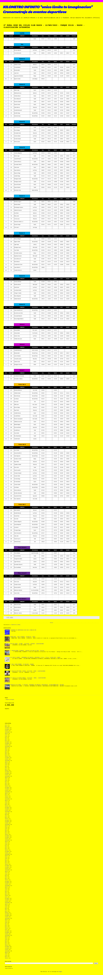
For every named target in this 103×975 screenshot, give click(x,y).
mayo (6, 737)
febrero (6, 756)
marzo (6, 726)
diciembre (7, 727)
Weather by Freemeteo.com (9, 968)
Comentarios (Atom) (15, 624)
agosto (6, 733)
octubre (6, 730)
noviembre (7, 729)
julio (6, 749)
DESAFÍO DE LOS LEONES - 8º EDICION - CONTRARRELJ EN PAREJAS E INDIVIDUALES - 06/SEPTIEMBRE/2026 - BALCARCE (37, 684)
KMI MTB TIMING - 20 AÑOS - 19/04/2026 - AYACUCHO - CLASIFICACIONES (27, 643)
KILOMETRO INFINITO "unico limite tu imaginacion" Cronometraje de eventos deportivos (47, 9)
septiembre (7, 732)
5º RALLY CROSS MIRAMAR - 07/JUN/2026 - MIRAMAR (22, 664)
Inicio (51, 622)
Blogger (60, 971)
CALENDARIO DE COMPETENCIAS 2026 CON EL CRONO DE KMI (23, 630)
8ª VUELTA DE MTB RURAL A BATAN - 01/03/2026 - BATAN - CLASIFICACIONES (27, 671)
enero (6, 897)
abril (6, 725)
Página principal (10, 699)
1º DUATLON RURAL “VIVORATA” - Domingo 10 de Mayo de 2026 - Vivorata (27, 650)
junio (6, 736)
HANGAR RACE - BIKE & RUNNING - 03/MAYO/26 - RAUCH (22, 636)
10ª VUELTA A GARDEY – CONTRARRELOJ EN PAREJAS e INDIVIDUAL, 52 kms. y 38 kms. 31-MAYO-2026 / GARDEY (35, 657)
